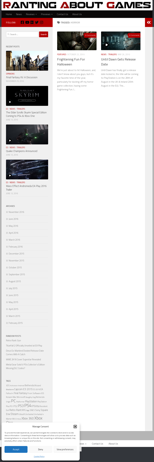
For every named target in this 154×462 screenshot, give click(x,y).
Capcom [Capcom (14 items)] (18, 389)
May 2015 (13, 302)
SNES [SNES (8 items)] (32, 410)
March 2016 (14, 239)
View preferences (65, 449)
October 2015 (15, 267)
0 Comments (90, 35)
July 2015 (13, 288)
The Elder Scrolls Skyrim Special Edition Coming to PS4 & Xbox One (26, 114)
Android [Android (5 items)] (21, 385)
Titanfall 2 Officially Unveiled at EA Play (24, 345)
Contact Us (62, 14)
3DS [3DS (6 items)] (8, 385)
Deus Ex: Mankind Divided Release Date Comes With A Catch (25, 352)
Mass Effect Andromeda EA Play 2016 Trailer (26, 188)
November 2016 (16, 212)
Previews (45, 14)
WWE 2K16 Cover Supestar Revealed (23, 359)
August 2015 (15, 281)
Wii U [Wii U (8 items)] (14, 418)
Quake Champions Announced (21, 151)
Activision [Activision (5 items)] (14, 385)
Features (61, 54)
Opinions (10, 73)
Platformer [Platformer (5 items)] (20, 401)
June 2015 (13, 295)
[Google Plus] (32, 22)
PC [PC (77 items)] (13, 401)
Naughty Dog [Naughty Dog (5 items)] (30, 397)
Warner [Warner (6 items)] (9, 418)
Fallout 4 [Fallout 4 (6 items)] (9, 393)
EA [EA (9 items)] (41, 389)
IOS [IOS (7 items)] (42, 393)
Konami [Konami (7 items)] (9, 397)
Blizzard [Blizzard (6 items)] (37, 385)
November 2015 (16, 260)
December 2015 (16, 253)
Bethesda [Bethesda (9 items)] (29, 385)
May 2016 (13, 226)
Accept (16, 449)
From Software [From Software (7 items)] (34, 393)
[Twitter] (36, 22)
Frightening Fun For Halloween (71, 62)
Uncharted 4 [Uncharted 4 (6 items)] (39, 414)
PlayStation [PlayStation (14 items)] (31, 401)
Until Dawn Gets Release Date (118, 62)
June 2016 (13, 219)
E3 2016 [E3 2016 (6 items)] (36, 389)
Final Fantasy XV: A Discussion (21, 77)
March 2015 (14, 316)
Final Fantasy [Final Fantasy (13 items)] (20, 393)
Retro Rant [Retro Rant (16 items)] (15, 410)
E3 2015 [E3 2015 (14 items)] (28, 389)
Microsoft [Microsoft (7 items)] (21, 397)
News (19, 14)
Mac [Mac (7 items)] (14, 397)
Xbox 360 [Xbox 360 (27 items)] (28, 418)
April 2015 (13, 309)
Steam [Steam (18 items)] (14, 414)
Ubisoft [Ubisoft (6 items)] (22, 414)
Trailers (112, 54)
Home (9, 14)
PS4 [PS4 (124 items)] (28, 405)
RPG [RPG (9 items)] (24, 410)
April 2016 (13, 233)
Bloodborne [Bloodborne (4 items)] (10, 389)
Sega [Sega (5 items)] (27, 410)
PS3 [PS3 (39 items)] (21, 405)
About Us (77, 14)
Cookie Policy (39, 456)
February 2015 (16, 323)
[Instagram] (41, 22)
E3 (7, 108)
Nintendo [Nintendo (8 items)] (40, 397)
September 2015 (17, 274)
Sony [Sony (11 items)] (37, 410)
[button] (75, 426)
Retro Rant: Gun (13, 340)
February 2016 (16, 246)
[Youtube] (27, 22)
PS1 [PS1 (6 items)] (11, 406)
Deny (40, 449)
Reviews (30, 14)
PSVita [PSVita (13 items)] (35, 406)
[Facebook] (22, 22)
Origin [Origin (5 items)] (8, 401)
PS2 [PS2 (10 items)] (16, 406)
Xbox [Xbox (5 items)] (19, 419)
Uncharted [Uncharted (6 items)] (29, 414)
